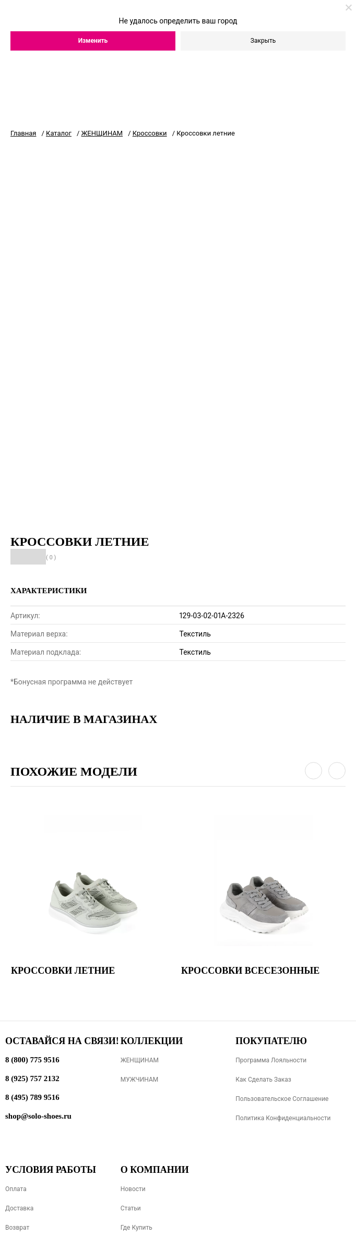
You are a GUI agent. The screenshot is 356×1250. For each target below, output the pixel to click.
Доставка (19, 1208)
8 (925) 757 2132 (32, 1078)
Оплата (16, 1189)
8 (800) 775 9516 (32, 1060)
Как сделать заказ (263, 1079)
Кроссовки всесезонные (250, 970)
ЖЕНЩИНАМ (140, 1060)
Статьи (131, 1208)
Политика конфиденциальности (282, 1118)
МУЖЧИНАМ (140, 1079)
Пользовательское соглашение (281, 1098)
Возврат (17, 1227)
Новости (133, 1189)
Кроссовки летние (63, 970)
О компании (155, 1170)
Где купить (136, 1227)
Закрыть (263, 40)
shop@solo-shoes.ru (38, 1116)
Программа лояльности (270, 1060)
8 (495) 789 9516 (32, 1097)
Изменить (93, 40)
